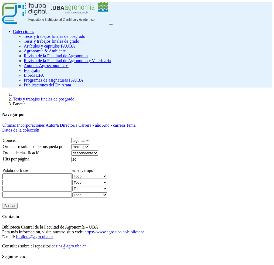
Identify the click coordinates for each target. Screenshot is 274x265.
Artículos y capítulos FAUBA (49, 46)
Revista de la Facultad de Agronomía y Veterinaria (67, 60)
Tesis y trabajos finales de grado (51, 41)
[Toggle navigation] (111, 24)
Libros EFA (34, 75)
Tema (131, 125)
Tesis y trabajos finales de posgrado (54, 36)
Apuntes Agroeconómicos (46, 65)
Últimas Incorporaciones (23, 125)
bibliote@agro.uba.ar (34, 236)
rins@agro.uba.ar (71, 246)
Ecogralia (32, 70)
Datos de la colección (20, 130)
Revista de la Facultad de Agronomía (56, 55)
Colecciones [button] (23, 31)
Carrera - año (90, 125)
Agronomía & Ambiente (45, 51)
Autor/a (52, 125)
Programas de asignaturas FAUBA (53, 80)
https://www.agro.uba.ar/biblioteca (114, 232)
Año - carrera (113, 125)
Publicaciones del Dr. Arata (47, 85)
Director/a (68, 125)
